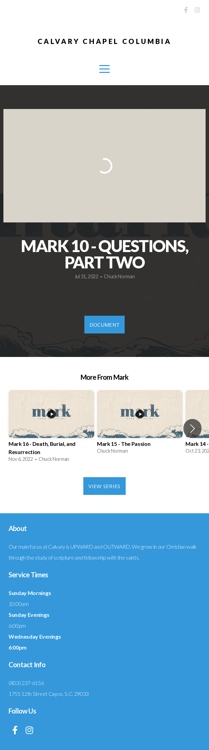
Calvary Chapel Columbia (105, 41)
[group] (51, 428)
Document (104, 324)
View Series (104, 486)
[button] (192, 428)
